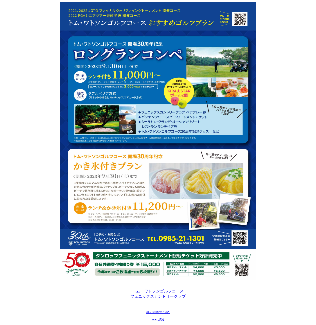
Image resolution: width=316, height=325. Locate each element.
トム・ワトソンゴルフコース (158, 291)
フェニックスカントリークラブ (158, 296)
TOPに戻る (158, 319)
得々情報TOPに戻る (158, 312)
